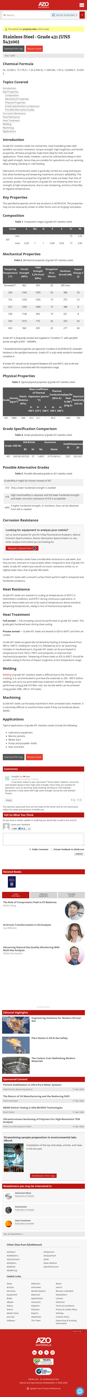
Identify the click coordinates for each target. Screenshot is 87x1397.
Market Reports (38, 1291)
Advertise (60, 1302)
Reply (8, 800)
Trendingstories (71, 895)
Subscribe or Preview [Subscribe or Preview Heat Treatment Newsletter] (24, 1223)
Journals (11, 1316)
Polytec (11, 1112)
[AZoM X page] (46, 1352)
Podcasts (35, 1309)
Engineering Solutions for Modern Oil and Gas (56, 1019)
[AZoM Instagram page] (52, 1352)
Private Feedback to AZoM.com (69, 849)
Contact (59, 1298)
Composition (12, 95)
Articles (10, 1287)
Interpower (13, 1100)
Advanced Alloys (23, 1193)
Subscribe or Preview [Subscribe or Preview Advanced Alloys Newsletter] (24, 1196)
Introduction (9, 88)
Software (11, 1320)
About (58, 1283)
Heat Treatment (11, 120)
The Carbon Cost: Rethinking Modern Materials (53, 1060)
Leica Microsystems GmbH (19, 1126)
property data (30, 29)
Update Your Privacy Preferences (43, 1388)
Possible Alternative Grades (19, 109)
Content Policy (62, 1316)
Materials (35, 1294)
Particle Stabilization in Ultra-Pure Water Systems (32, 1084)
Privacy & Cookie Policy (66, 1309)
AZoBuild (11, 1266)
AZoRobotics (12, 1255)
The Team (36, 1320)
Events (10, 1309)
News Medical (50, 1263)
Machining (8, 127)
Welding (7, 124)
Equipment (12, 1294)
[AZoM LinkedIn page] (34, 1352)
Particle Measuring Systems (20, 1089)
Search (59, 1287)
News (9, 1283)
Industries (36, 1302)
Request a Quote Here (22, 548)
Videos (10, 1305)
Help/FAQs (36, 1316)
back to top (78, 1331)
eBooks (10, 1302)
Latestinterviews (15, 895)
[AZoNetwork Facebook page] (40, 1352)
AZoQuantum (50, 1255)
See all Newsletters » (13, 1234)
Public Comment (40, 849)
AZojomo (35, 1305)
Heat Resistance (11, 116)
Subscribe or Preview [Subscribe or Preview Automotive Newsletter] (24, 1209)
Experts (34, 1313)
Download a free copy (43, 1175)
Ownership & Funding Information (66, 1322)
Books (9, 1298)
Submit (79, 853)
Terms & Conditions (65, 1305)
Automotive (21, 1206)
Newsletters (61, 1294)
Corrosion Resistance (14, 113)
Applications (9, 131)
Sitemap (60, 1313)
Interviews (36, 1287)
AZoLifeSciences (51, 1266)
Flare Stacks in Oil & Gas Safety (49, 1038)
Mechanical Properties (17, 98)
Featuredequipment (43, 895)
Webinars (35, 1283)
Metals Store (13, 1313)
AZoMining (12, 1270)
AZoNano (11, 1252)
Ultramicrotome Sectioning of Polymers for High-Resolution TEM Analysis (41, 1120)
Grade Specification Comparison (22, 106)
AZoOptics (11, 1263)
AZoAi (46, 1259)
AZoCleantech (13, 1259)
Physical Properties (15, 102)
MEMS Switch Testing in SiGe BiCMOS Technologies (33, 1107)
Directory (11, 1291)
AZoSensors (49, 1252)
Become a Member (65, 1291)
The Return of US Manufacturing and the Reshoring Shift (36, 1096)
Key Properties (11, 91)
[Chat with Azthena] (80, 1391)
